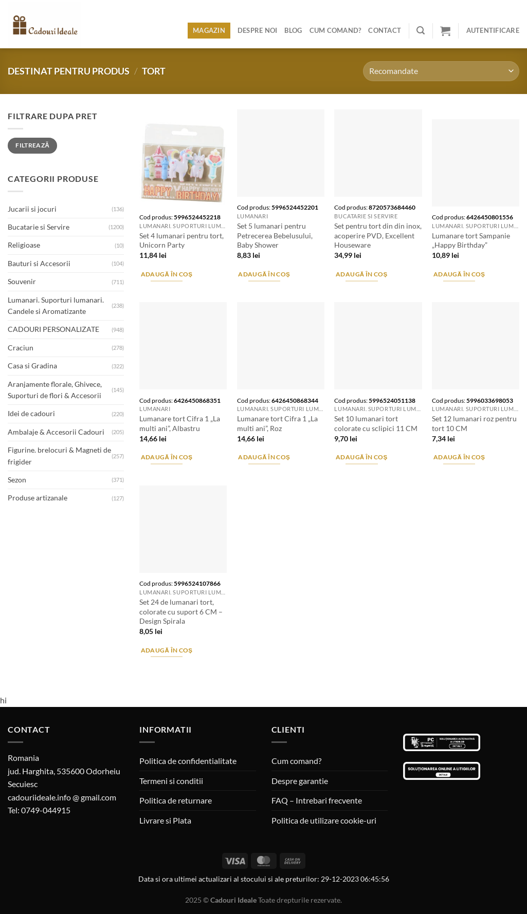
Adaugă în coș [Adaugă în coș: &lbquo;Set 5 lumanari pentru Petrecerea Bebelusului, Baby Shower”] (264, 274)
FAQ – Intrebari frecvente (316, 800)
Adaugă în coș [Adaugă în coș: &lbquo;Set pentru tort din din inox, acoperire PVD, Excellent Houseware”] (362, 274)
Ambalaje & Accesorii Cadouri (56, 431)
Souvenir (22, 281)
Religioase (24, 244)
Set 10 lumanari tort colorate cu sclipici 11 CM (375, 423)
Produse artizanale (37, 497)
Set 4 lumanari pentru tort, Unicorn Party (181, 240)
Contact (384, 30)
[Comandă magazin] (441, 71)
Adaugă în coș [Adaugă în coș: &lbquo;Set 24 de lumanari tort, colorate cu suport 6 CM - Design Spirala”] (167, 650)
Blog (293, 30)
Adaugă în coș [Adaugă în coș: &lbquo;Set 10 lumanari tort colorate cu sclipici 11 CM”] (362, 457)
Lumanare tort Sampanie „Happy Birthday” (471, 240)
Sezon (17, 479)
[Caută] (420, 31)
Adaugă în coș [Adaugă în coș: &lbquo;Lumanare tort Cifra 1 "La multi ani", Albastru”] (167, 457)
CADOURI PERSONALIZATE (53, 329)
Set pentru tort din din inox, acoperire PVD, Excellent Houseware (378, 235)
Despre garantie (299, 781)
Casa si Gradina (32, 365)
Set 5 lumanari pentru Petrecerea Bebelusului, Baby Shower (275, 235)
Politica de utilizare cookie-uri (323, 820)
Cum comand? (335, 30)
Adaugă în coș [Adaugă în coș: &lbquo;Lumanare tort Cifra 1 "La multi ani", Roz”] (264, 457)
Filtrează (32, 145)
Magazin (209, 30)
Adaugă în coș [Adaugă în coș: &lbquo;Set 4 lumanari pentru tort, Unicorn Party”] (167, 274)
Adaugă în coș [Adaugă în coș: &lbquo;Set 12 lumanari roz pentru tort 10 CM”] (459, 457)
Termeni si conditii (171, 781)
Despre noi (258, 30)
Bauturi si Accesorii (39, 263)
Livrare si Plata (165, 820)
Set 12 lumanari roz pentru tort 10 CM (474, 423)
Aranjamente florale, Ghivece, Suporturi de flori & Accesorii (55, 390)
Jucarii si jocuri (32, 208)
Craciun (20, 347)
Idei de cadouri (31, 413)
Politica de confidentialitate (188, 761)
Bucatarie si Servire (38, 226)
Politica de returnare (175, 800)
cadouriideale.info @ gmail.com (62, 797)
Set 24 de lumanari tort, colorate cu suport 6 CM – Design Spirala (181, 611)
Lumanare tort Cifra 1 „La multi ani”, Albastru (179, 423)
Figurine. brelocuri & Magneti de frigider (59, 455)
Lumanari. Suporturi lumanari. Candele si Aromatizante (56, 305)
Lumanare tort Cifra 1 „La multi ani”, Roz (277, 423)
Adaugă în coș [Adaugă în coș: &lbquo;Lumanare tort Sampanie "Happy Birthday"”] (459, 274)
